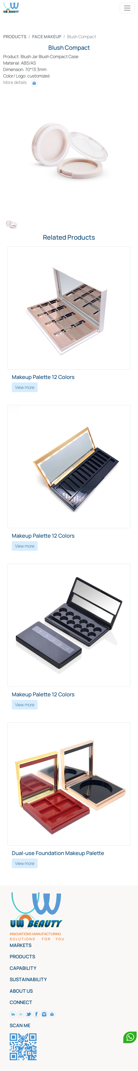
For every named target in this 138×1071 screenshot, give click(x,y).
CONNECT (21, 1002)
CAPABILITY (23, 968)
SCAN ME (20, 1025)
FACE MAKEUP (46, 37)
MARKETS (20, 945)
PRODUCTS (14, 37)
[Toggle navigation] (127, 8)
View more (24, 387)
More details (20, 82)
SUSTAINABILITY (28, 979)
